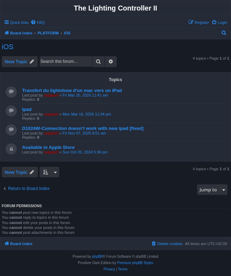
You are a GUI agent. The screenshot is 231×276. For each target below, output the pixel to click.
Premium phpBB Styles (135, 263)
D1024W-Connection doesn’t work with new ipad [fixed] (82, 128)
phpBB (97, 256)
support (51, 95)
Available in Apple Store (48, 147)
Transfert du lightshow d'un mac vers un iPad (72, 90)
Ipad (27, 109)
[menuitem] (37, 22)
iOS (7, 47)
